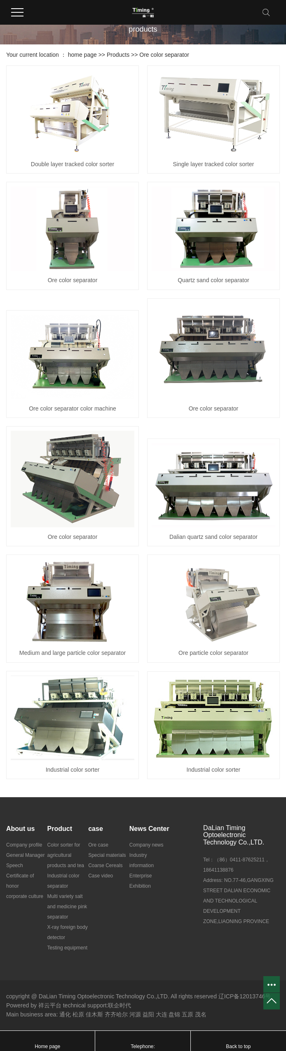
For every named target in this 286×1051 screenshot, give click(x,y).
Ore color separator (164, 54)
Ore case (98, 845)
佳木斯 (94, 1014)
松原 (78, 1014)
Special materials (107, 855)
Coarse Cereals (105, 865)
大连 (161, 1014)
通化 (65, 1014)
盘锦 (174, 1014)
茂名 (200, 1014)
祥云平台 (49, 1005)
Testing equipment (67, 948)
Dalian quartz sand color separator (213, 537)
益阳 (148, 1014)
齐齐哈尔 (116, 1014)
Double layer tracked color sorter (72, 164)
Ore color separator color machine (72, 408)
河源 (135, 1014)
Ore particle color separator (213, 653)
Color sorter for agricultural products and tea (65, 855)
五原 (187, 1014)
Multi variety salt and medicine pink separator (67, 906)
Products (118, 54)
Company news (146, 845)
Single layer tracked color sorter (213, 164)
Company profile (24, 845)
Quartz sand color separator (213, 280)
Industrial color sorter (73, 769)
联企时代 (119, 1005)
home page (82, 54)
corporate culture (24, 896)
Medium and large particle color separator (72, 653)
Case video (100, 876)
